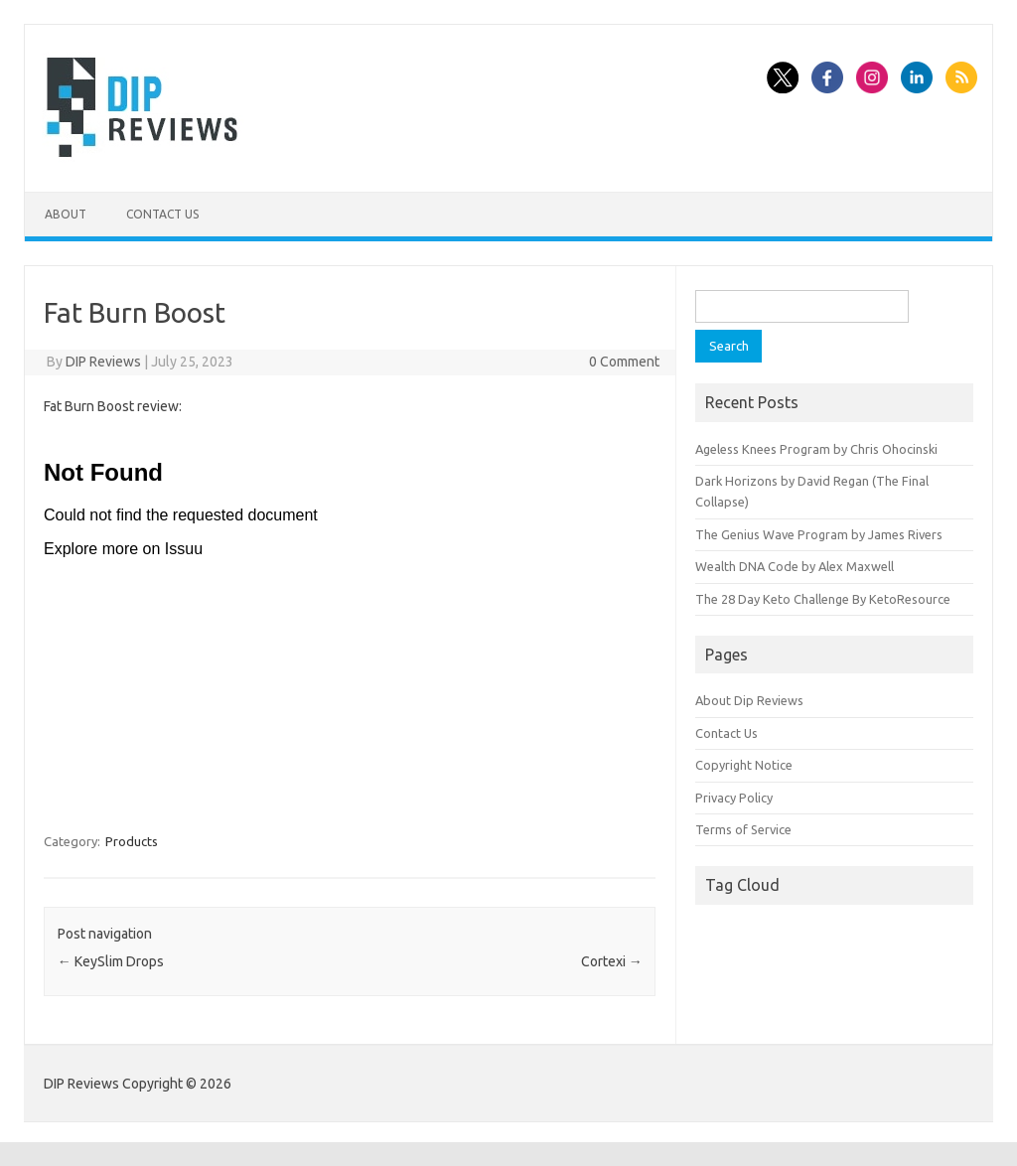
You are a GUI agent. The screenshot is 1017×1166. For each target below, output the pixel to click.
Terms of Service (743, 829)
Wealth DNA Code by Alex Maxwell (794, 566)
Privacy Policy (734, 797)
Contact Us (162, 214)
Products (131, 841)
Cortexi (612, 961)
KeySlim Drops (111, 961)
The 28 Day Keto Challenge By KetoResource (822, 599)
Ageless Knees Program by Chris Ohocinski (816, 449)
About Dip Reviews (749, 700)
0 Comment (624, 361)
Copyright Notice (744, 765)
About (65, 214)
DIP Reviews (103, 361)
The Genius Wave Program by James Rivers (819, 534)
